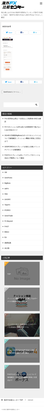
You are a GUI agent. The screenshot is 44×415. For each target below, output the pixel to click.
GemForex (8, 178)
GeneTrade (8, 216)
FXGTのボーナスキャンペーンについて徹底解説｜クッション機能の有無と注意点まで (22, 377)
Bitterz (6, 232)
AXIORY (7, 199)
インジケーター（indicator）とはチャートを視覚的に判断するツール (22, 325)
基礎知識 (7, 243)
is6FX (6, 189)
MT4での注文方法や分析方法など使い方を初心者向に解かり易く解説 (22, 351)
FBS (6, 194)
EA (5, 237)
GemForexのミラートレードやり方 (13, 92)
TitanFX (7, 205)
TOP (9, 274)
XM (5, 172)
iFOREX (7, 210)
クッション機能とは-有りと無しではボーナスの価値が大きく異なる (22, 299)
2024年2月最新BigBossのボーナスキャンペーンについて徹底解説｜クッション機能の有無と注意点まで (22, 138)
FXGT (6, 226)
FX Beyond (8, 221)
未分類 (6, 248)
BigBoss (7, 183)
